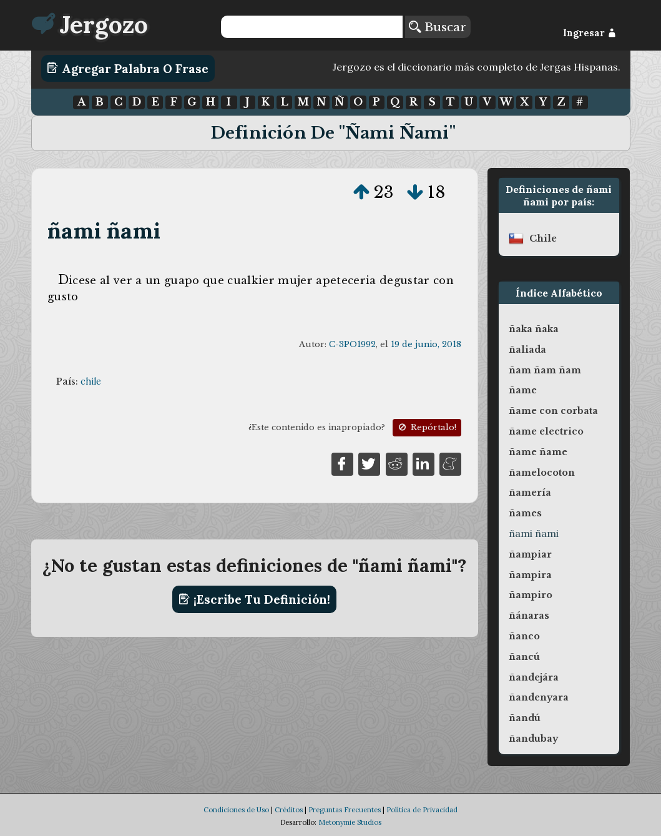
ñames (525, 513)
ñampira (530, 575)
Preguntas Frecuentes (344, 809)
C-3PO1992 (352, 344)
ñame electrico (546, 431)
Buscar (437, 26)
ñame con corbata (553, 410)
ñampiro (530, 595)
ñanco (524, 636)
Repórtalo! (426, 427)
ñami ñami (103, 231)
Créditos (289, 809)
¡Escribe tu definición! (254, 599)
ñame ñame (538, 452)
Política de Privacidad (422, 809)
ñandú (525, 718)
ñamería (530, 492)
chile (91, 381)
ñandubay (533, 738)
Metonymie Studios (349, 822)
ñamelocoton (542, 472)
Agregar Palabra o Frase (127, 68)
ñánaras (529, 615)
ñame (523, 390)
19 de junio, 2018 (426, 344)
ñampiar (530, 554)
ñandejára (534, 677)
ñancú (524, 656)
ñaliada (527, 349)
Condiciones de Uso (236, 809)
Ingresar (589, 33)
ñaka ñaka (534, 329)
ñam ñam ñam (545, 370)
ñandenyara (539, 697)
